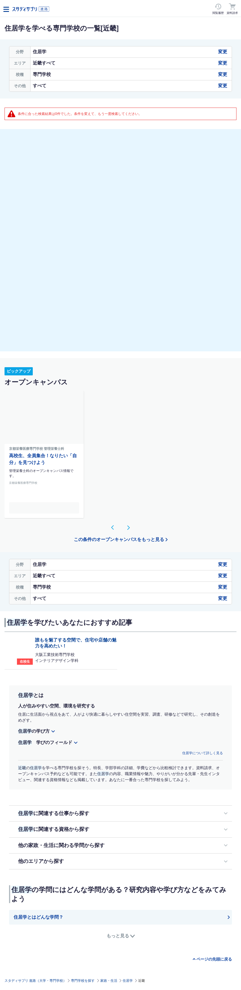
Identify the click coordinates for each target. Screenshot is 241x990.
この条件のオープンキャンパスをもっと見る (119, 539)
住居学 (128, 981)
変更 (222, 51)
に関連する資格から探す (53, 829)
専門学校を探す (83, 981)
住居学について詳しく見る (202, 753)
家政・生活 (108, 981)
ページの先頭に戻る (214, 959)
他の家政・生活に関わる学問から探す (61, 845)
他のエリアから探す (41, 861)
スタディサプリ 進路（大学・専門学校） (35, 981)
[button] (112, 527)
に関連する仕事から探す (53, 813)
